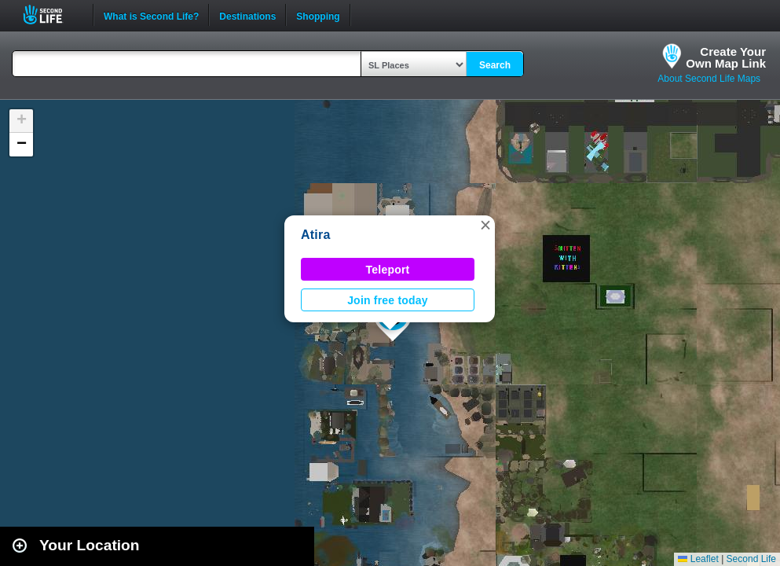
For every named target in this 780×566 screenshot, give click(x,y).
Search (495, 65)
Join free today (387, 300)
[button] (485, 224)
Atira (316, 234)
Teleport (388, 269)
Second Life (51, 14)
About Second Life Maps (708, 78)
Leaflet (698, 558)
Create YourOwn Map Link (726, 57)
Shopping (317, 15)
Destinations (247, 15)
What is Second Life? (151, 15)
